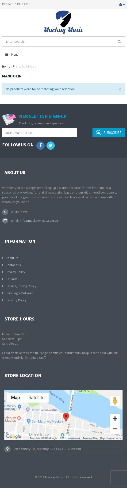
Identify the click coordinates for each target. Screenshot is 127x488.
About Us (12, 258)
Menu (12, 54)
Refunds (11, 279)
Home (6, 66)
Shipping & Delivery (19, 293)
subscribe (108, 132)
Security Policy (16, 300)
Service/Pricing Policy (21, 286)
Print (16, 66)
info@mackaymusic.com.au (38, 220)
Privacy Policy (15, 272)
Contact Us (13, 265)
